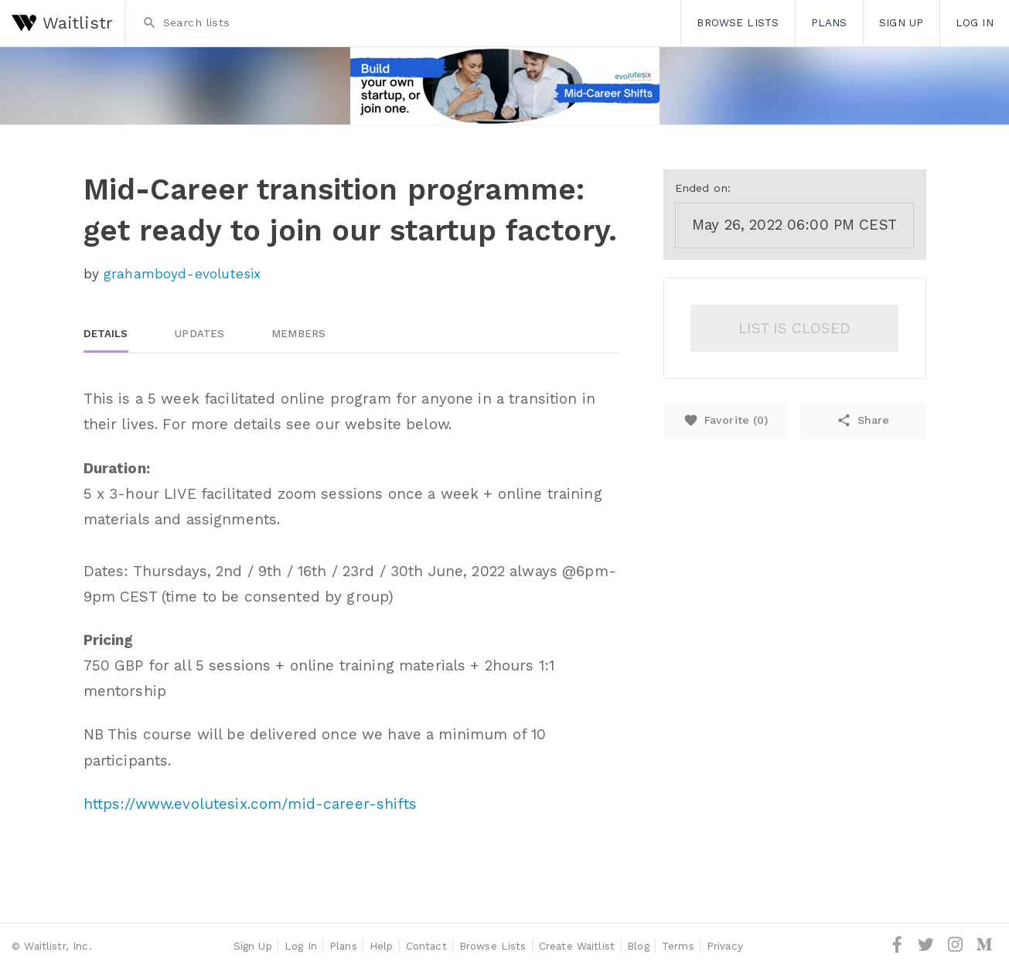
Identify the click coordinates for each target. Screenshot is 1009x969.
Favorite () (725, 420)
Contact (426, 946)
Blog (638, 946)
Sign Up (901, 22)
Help (382, 946)
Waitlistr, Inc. (57, 946)
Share (863, 420)
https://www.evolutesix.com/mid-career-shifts (250, 804)
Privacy (725, 946)
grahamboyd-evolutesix (182, 273)
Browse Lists (738, 22)
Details (106, 333)
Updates (199, 333)
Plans (829, 22)
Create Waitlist (577, 946)
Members (298, 333)
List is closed (794, 328)
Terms (678, 946)
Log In (975, 22)
